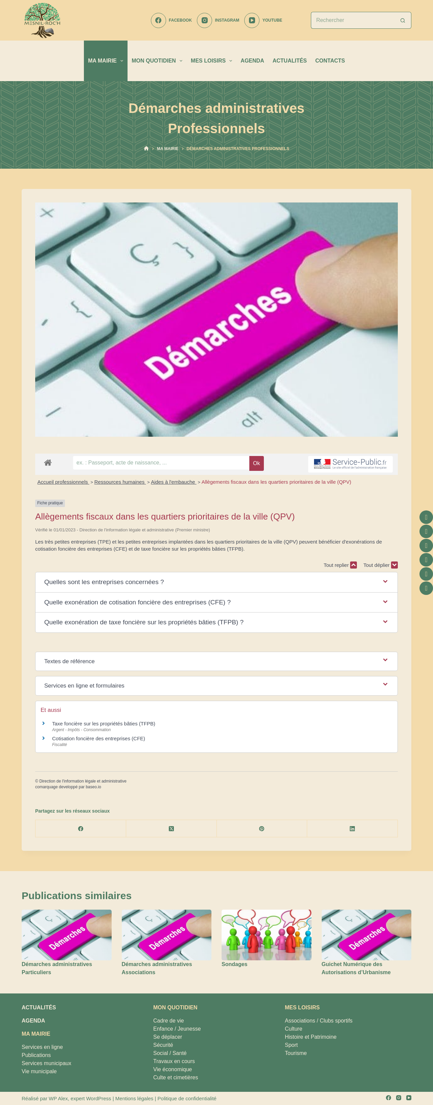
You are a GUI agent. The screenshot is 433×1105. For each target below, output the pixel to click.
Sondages (234, 964)
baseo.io (93, 787)
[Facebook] (171, 20)
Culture (293, 1029)
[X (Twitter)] (171, 828)
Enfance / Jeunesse (177, 1029)
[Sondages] (267, 935)
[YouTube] (263, 20)
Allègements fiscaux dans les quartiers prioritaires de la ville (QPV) (276, 482)
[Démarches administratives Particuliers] (67, 935)
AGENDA (252, 61)
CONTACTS (330, 61)
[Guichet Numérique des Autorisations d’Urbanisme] (367, 935)
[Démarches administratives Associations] (167, 935)
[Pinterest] (262, 828)
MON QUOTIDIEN (158, 61)
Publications (36, 1055)
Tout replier (340, 565)
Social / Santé (170, 1053)
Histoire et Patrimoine (311, 1037)
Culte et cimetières (175, 1077)
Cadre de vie (168, 1021)
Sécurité (163, 1045)
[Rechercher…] (352, 20)
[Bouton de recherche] (402, 20)
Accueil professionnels (63, 482)
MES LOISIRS (213, 61)
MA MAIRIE (107, 61)
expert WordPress (91, 1098)
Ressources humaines (120, 482)
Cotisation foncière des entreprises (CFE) (98, 738)
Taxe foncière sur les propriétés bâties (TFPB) (103, 723)
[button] (216, 582)
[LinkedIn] (352, 828)
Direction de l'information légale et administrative (83, 781)
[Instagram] (218, 20)
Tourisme (296, 1053)
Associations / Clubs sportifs (318, 1021)
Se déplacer (167, 1037)
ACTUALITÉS (290, 61)
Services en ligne (42, 1047)
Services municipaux (46, 1063)
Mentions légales (134, 1098)
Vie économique (172, 1069)
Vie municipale (39, 1071)
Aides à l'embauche (174, 482)
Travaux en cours (174, 1061)
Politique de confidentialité (187, 1098)
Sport (291, 1045)
